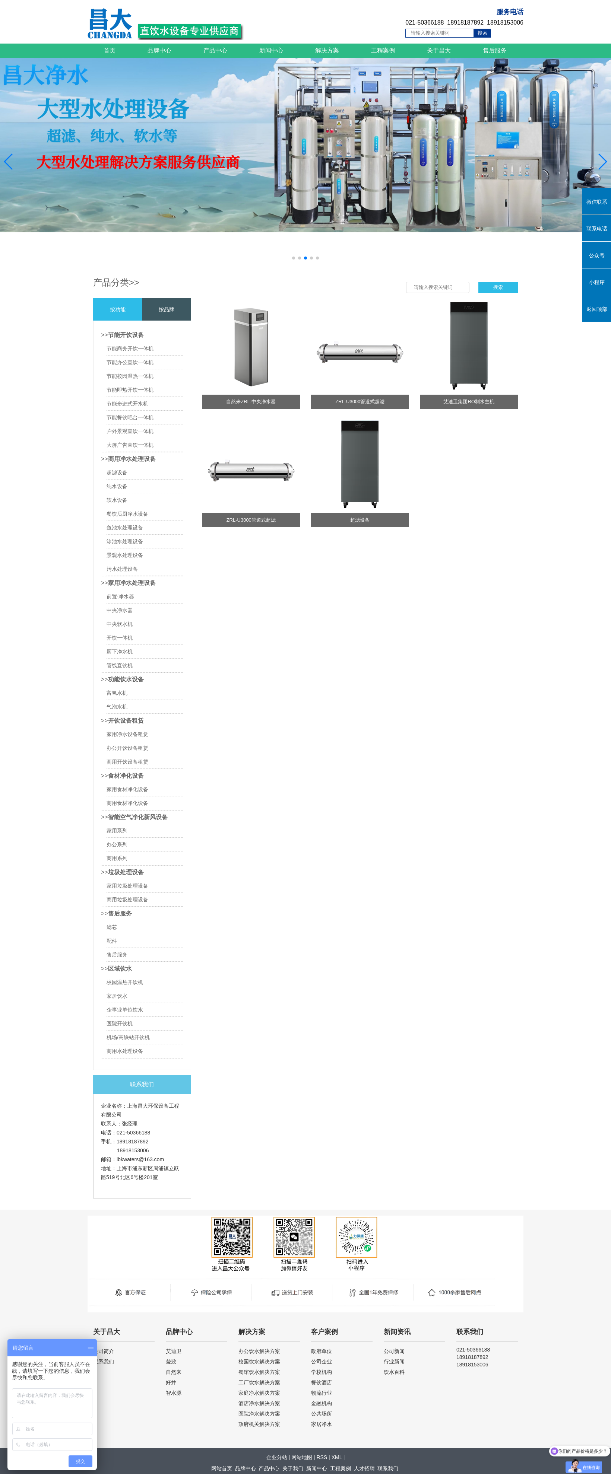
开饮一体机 (120, 638)
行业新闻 (394, 1362)
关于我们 (292, 1468)
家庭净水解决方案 (259, 1393)
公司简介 (103, 1351)
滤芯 (112, 927)
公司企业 (321, 1362)
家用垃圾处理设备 (127, 886)
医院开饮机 (120, 1023)
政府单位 (321, 1351)
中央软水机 (120, 624)
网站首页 (221, 1468)
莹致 (171, 1362)
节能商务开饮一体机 (130, 348)
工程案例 (383, 50)
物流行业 (321, 1393)
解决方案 (327, 50)
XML (337, 1457)
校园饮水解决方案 (259, 1362)
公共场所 (321, 1414)
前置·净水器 (120, 596)
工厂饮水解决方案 (259, 1382)
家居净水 (321, 1424)
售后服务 (495, 50)
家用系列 (117, 831)
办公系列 (117, 844)
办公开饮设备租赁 (127, 748)
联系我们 (103, 1362)
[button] (293, 258)
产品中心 (215, 50)
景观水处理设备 (125, 555)
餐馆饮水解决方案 (259, 1372)
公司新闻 (394, 1351)
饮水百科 (394, 1372)
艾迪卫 (173, 1351)
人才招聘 (364, 1468)
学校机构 (321, 1372)
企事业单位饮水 (125, 1010)
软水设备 (117, 500)
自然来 (173, 1372)
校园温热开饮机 (125, 982)
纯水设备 (117, 486)
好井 (171, 1382)
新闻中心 (271, 50)
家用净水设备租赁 (127, 734)
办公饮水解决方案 (259, 1351)
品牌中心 (159, 50)
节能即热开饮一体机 (130, 390)
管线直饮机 (120, 665)
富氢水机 (117, 693)
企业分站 (276, 1457)
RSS (321, 1457)
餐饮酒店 (321, 1382)
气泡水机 (117, 707)
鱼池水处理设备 (125, 528)
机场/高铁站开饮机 (128, 1037)
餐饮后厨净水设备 (127, 514)
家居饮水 (117, 996)
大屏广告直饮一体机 (130, 445)
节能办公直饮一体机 (130, 362)
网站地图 (301, 1457)
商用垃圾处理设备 (127, 899)
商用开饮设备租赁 (127, 762)
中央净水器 (120, 610)
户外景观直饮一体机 (130, 431)
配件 (112, 941)
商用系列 (117, 858)
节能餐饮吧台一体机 (130, 417)
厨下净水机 (120, 652)
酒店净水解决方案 (259, 1403)
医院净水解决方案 (259, 1414)
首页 (109, 50)
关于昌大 (439, 50)
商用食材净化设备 (127, 803)
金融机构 (321, 1403)
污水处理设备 (122, 569)
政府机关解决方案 (259, 1424)
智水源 (173, 1393)
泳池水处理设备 (125, 541)
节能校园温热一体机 (130, 376)
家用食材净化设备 (127, 789)
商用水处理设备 (125, 1051)
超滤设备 (117, 472)
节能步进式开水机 (127, 404)
